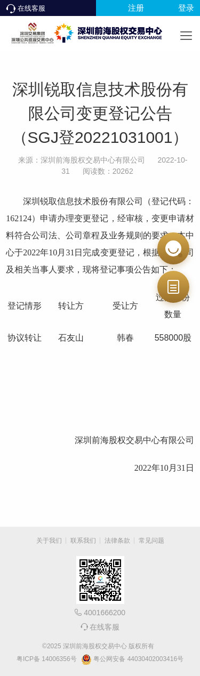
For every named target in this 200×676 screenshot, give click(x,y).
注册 (136, 7)
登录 (186, 7)
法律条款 (117, 540)
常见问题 (151, 540)
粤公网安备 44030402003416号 (132, 659)
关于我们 (49, 540)
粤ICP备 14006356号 (47, 659)
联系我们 (83, 540)
